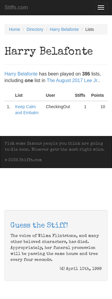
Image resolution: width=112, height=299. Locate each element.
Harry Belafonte (64, 29)
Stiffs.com (16, 7)
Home (14, 29)
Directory (35, 29)
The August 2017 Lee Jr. (72, 80)
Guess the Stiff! (39, 225)
